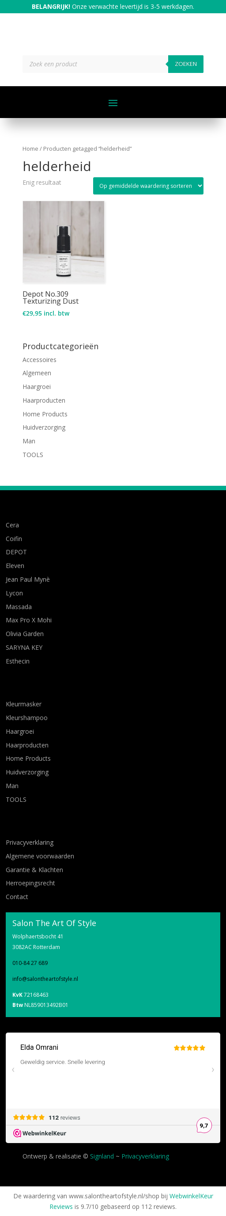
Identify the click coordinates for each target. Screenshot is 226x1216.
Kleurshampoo (27, 717)
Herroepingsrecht (30, 883)
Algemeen (37, 373)
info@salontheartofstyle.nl (45, 979)
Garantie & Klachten (34, 869)
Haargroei (37, 386)
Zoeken (186, 64)
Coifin (14, 538)
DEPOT (16, 552)
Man (29, 441)
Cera (12, 525)
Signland (102, 1156)
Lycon (14, 593)
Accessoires (39, 359)
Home (30, 148)
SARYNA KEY (24, 647)
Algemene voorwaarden (40, 856)
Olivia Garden (25, 633)
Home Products (45, 414)
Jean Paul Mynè (28, 579)
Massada (19, 606)
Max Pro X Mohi (29, 620)
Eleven (15, 565)
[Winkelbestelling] (148, 185)
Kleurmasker (23, 704)
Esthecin (18, 661)
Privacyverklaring (29, 842)
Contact (17, 896)
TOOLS (33, 454)
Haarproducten (44, 400)
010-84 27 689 (30, 963)
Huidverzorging (44, 427)
